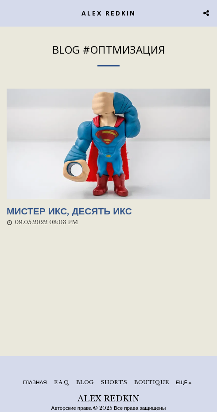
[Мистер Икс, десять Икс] (108, 211)
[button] (9, 12)
